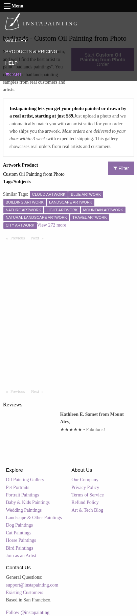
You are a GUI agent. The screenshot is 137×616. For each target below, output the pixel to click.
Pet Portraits (17, 487)
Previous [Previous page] (19, 237)
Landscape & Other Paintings (34, 517)
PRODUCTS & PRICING (31, 51)
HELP (11, 63)
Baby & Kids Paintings (28, 502)
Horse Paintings (21, 540)
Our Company (84, 479)
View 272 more (51, 225)
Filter (121, 168)
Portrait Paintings (22, 494)
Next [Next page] (39, 237)
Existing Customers (24, 592)
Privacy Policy (85, 487)
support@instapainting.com (32, 585)
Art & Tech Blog (87, 510)
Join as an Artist (21, 555)
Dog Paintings (19, 525)
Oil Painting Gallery (25, 479)
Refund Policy (85, 502)
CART (13, 74)
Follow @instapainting (27, 612)
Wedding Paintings (24, 510)
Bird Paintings (19, 548)
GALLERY (16, 40)
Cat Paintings (18, 532)
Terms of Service (87, 494)
